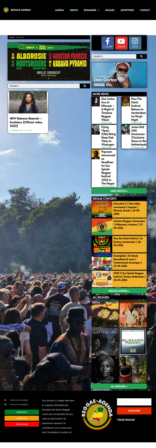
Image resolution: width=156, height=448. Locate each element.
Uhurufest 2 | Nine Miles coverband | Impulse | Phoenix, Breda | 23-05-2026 (131, 197)
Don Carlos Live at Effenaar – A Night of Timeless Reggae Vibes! (107, 108)
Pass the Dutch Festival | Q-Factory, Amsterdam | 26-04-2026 (131, 237)
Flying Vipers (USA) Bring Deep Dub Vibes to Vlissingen (108, 131)
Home (11, 37)
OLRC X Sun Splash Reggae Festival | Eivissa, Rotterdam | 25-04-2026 (131, 279)
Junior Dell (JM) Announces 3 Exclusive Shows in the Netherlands (138, 132)
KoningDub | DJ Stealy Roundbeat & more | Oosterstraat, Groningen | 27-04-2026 (131, 259)
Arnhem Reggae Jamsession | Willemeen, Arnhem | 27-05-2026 (131, 216)
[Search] (85, 86)
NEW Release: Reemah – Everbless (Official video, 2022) (24, 121)
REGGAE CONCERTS (104, 187)
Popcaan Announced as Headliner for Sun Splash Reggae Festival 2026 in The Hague (108, 159)
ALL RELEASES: (101, 303)
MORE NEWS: (101, 94)
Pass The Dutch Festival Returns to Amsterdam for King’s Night (138, 108)
